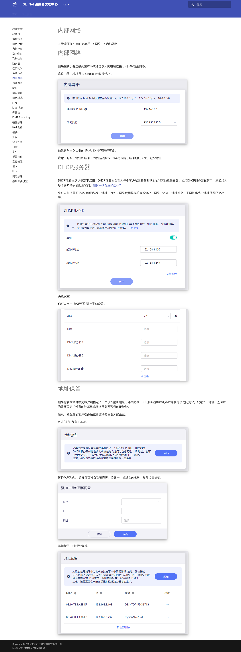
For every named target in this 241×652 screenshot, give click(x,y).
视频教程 (85, 13)
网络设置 (27, 13)
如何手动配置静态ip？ (107, 185)
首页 (14, 13)
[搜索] (209, 4)
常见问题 (56, 13)
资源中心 (100, 13)
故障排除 (71, 13)
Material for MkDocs (34, 648)
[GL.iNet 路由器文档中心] (14, 4)
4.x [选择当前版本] (64, 4)
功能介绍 (41, 13)
